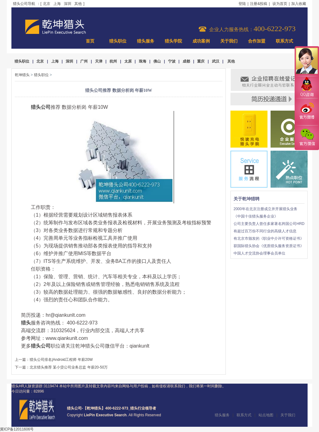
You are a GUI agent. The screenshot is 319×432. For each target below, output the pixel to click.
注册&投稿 (258, 4)
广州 (84, 61)
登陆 (242, 4)
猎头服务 (145, 41)
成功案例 (201, 41)
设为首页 (279, 4)
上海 (57, 4)
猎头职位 (117, 41)
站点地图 (266, 415)
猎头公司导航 (24, 4)
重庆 (201, 61)
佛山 (157, 61)
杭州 (113, 61)
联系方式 (284, 41)
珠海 (142, 61)
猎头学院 (173, 41)
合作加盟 (256, 41)
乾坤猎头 (22, 75)
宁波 (172, 61)
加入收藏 (298, 4)
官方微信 (307, 137)
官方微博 (307, 112)
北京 (46, 4)
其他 (78, 4)
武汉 (215, 61)
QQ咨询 (307, 87)
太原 (128, 61)
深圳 (67, 4)
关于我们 (229, 41)
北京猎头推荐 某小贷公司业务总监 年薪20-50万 (69, 367)
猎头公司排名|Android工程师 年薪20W (61, 359)
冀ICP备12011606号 (17, 429)
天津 (98, 61)
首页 (90, 41)
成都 (186, 61)
